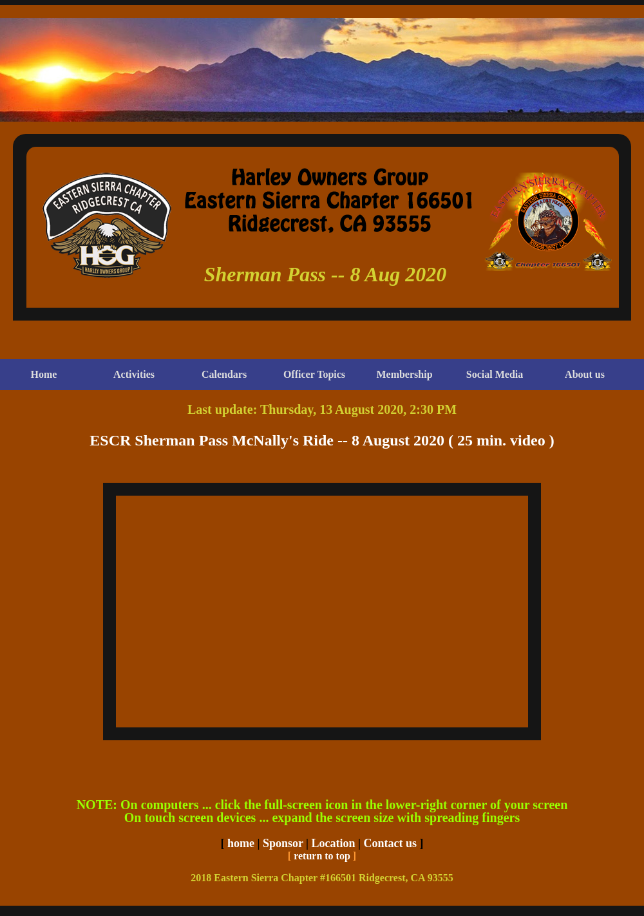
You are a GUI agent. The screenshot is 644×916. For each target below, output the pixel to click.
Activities (134, 374)
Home (44, 374)
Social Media (494, 374)
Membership (404, 374)
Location (333, 843)
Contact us (390, 843)
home (240, 843)
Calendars (224, 374)
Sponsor (283, 843)
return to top (322, 855)
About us (585, 374)
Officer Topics (314, 374)
